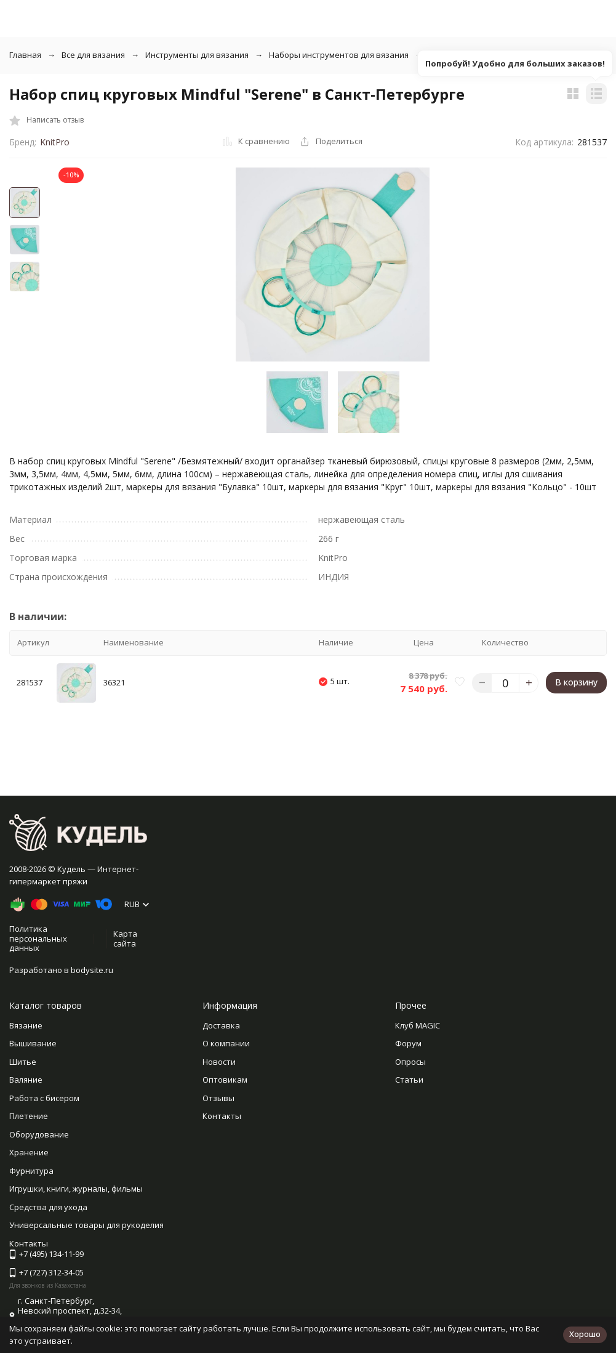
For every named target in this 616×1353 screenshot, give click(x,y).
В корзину (576, 682)
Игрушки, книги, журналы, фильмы (76, 1188)
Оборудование (39, 1134)
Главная (25, 54)
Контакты (221, 1115)
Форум (408, 1043)
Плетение (28, 1115)
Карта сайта (125, 938)
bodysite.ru (92, 969)
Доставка (221, 1025)
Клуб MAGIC (417, 1025)
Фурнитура (31, 1170)
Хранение (29, 1152)
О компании (226, 1043)
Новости (219, 1061)
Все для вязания (93, 54)
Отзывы (218, 1098)
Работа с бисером (44, 1098)
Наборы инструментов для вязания (339, 54)
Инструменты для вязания (197, 54)
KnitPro (55, 142)
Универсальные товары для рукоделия (86, 1224)
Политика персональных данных (38, 938)
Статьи (409, 1079)
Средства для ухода (48, 1207)
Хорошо (585, 1333)
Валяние (25, 1079)
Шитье (22, 1061)
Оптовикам (224, 1079)
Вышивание (33, 1043)
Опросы (410, 1061)
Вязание (25, 1025)
